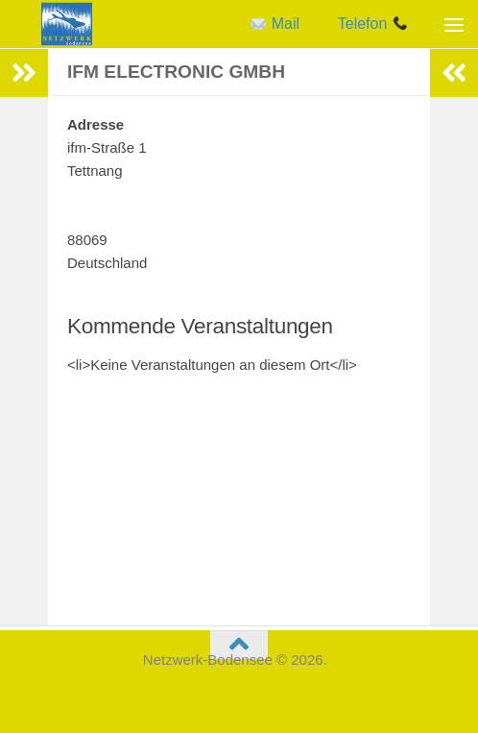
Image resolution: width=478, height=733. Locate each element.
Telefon (373, 23)
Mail (275, 23)
